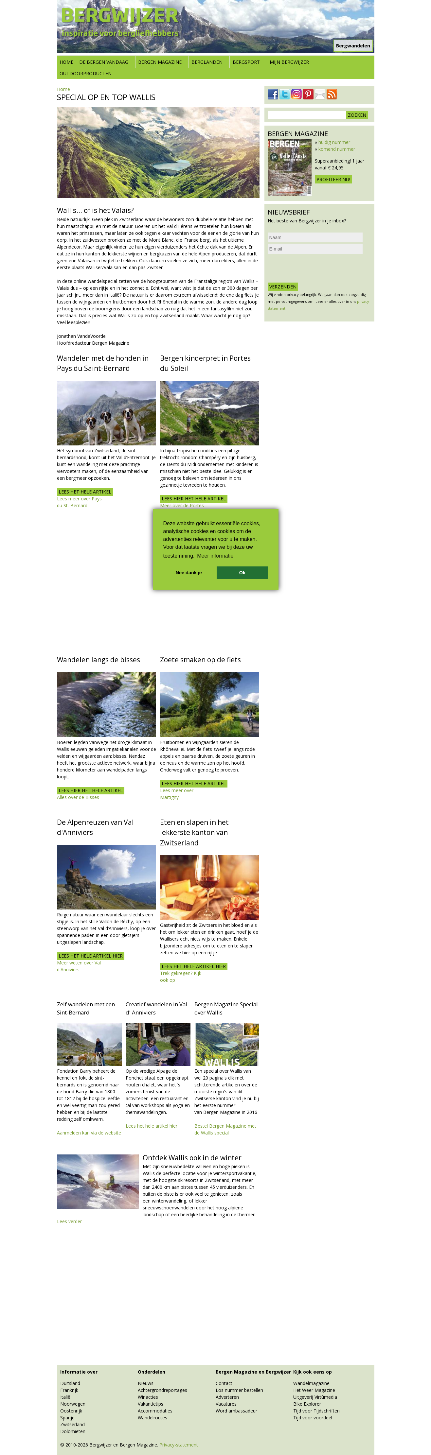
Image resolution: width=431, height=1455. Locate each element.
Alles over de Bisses (78, 797)
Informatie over (79, 1372)
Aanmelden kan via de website (89, 1133)
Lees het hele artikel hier (91, 956)
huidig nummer (334, 142)
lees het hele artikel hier (194, 966)
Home (66, 62)
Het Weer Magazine (314, 1390)
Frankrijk (69, 1390)
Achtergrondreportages (162, 1390)
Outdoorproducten (86, 73)
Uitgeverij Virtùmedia (315, 1397)
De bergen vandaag (103, 62)
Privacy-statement (178, 1445)
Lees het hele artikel (85, 492)
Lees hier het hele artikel (194, 498)
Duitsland (70, 1383)
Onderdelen (151, 1372)
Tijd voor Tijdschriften (316, 1411)
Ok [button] (242, 572)
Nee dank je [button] (189, 572)
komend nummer (336, 149)
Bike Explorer (307, 1404)
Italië (65, 1397)
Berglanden (207, 62)
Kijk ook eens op (312, 1372)
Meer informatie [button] (215, 556)
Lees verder (69, 1221)
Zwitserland (72, 1424)
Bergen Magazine (160, 62)
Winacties (148, 1397)
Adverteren (227, 1397)
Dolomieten (72, 1431)
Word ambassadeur (236, 1411)
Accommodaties (155, 1411)
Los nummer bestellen (239, 1390)
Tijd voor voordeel (312, 1417)
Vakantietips (150, 1404)
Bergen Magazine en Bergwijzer (253, 1372)
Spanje (67, 1417)
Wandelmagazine (311, 1383)
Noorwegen (72, 1404)
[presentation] (317, 268)
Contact (224, 1383)
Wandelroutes (152, 1417)
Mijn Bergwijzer (289, 62)
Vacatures (226, 1404)
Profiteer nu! (333, 179)
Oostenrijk (71, 1411)
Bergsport (246, 62)
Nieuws (145, 1383)
